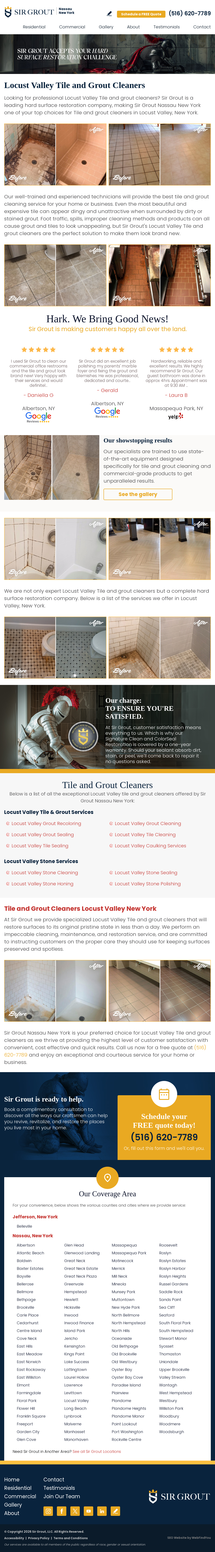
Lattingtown (75, 1369)
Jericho (71, 1338)
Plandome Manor (128, 1416)
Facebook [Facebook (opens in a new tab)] (61, 1511)
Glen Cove (26, 1439)
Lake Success (76, 1361)
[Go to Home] (42, 11)
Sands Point (170, 1299)
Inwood (71, 1315)
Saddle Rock (171, 1291)
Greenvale (74, 1284)
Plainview (120, 1392)
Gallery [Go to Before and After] (106, 27)
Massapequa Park (129, 1253)
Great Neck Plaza (80, 1276)
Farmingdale (29, 1392)
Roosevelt (168, 1245)
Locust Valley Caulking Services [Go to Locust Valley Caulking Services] (150, 845)
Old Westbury (124, 1361)
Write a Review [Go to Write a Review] (109, 13)
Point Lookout (124, 1424)
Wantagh (168, 1385)
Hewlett (71, 1299)
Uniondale (168, 1361)
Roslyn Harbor (172, 1268)
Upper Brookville (174, 1369)
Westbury (168, 1400)
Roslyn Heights (172, 1276)
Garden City (28, 1431)
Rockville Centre (126, 1439)
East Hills (25, 1346)
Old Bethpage (125, 1346)
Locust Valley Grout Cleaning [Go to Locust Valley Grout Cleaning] (148, 823)
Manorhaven (76, 1439)
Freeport (25, 1424)
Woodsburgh (171, 1431)
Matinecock (122, 1260)
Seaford (166, 1315)
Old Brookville (124, 1354)
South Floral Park (175, 1323)
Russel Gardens (173, 1284)
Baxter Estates (30, 1268)
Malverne (72, 1424)
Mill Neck (119, 1276)
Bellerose (25, 1284)
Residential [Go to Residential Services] (34, 27)
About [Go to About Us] (133, 27)
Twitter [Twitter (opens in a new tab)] (75, 1511)
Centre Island (29, 1330)
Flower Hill (26, 1408)
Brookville (25, 1307)
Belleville (24, 1226)
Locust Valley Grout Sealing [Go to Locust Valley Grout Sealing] (43, 834)
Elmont (23, 1385)
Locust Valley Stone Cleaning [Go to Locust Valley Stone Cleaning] (45, 872)
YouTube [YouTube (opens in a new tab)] (88, 1511)
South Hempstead (176, 1330)
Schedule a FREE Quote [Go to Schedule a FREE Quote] (141, 14)
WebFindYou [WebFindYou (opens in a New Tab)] (201, 1538)
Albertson (26, 1245)
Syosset (166, 1346)
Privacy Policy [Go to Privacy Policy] (38, 1538)
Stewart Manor (173, 1338)
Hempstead (75, 1291)
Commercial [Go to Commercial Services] (72, 27)
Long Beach (75, 1408)
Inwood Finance (79, 1323)
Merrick (118, 1268)
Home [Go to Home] (12, 1479)
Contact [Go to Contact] (202, 27)
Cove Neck (27, 1338)
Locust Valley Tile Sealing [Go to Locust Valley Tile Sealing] (40, 845)
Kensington (74, 1346)
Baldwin (24, 1260)
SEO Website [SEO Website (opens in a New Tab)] (177, 1538)
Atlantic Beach (30, 1253)
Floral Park (27, 1400)
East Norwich (29, 1361)
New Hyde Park (126, 1307)
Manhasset (74, 1431)
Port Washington (127, 1431)
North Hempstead (129, 1323)
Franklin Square (31, 1416)
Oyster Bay (122, 1369)
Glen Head (74, 1245)
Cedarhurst (27, 1323)
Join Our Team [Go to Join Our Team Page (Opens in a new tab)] (61, 1496)
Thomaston (170, 1354)
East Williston (29, 1377)
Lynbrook (72, 1416)
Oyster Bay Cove (127, 1377)
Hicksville (72, 1307)
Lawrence (73, 1385)
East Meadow (29, 1354)
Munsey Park (123, 1291)
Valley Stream (172, 1377)
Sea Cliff (167, 1307)
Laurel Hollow (76, 1377)
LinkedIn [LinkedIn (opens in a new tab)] (102, 1511)
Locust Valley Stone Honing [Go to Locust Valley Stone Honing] (42, 884)
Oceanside (122, 1338)
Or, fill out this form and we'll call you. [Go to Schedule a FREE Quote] (164, 1148)
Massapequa (124, 1245)
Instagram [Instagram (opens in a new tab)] (48, 1511)
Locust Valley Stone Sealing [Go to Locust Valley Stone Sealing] (146, 872)
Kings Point (74, 1354)
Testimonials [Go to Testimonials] (166, 27)
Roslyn (165, 1253)
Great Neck (74, 1260)
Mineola (119, 1284)
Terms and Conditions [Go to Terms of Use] (71, 1538)
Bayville (24, 1276)
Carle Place (28, 1315)
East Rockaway (31, 1369)
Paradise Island (126, 1385)
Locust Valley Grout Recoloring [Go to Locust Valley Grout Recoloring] (46, 823)
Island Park (74, 1330)
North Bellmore (125, 1315)
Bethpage (26, 1299)
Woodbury (169, 1416)
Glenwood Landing (82, 1253)
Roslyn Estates (172, 1260)
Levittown (73, 1392)
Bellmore (25, 1291)
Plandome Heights (129, 1408)
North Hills (121, 1330)
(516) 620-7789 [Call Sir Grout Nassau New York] (190, 13)
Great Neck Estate (81, 1268)
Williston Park (171, 1408)
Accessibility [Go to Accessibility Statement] (14, 1538)
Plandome (121, 1400)
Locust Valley (76, 1400)
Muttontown (123, 1299)
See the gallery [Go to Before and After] (138, 494)
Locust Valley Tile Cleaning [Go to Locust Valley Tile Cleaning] (145, 834)
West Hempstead (175, 1392)
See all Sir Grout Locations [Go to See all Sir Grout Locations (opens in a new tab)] (97, 1451)
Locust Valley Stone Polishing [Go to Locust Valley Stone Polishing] (148, 884)
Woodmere (169, 1424)
